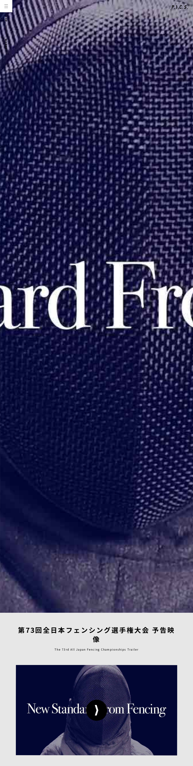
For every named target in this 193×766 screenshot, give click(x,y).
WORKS (6, 44)
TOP (6, 19)
